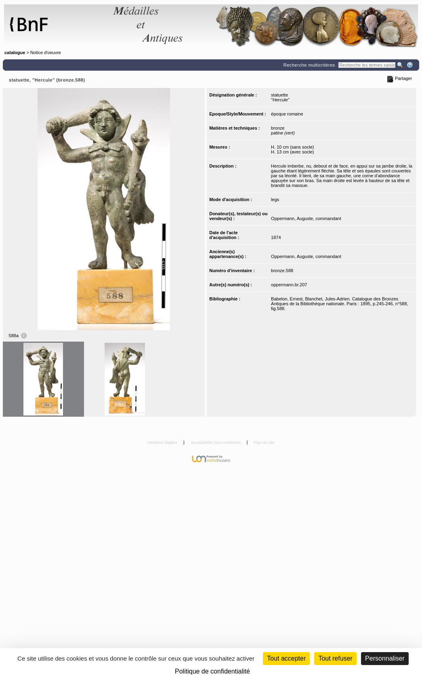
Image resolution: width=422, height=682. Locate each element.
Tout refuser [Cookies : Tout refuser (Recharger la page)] (335, 658)
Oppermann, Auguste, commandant (306, 218)
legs (275, 199)
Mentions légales (162, 442)
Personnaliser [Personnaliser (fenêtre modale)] (385, 658)
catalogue (14, 52)
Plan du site (264, 442)
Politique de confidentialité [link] (212, 671)
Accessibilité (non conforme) (216, 442)
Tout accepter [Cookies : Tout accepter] (286, 658)
